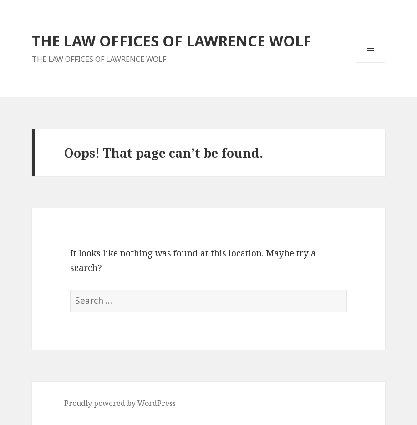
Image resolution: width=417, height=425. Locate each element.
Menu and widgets (370, 62)
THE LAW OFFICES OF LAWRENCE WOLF (171, 41)
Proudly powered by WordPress (120, 403)
